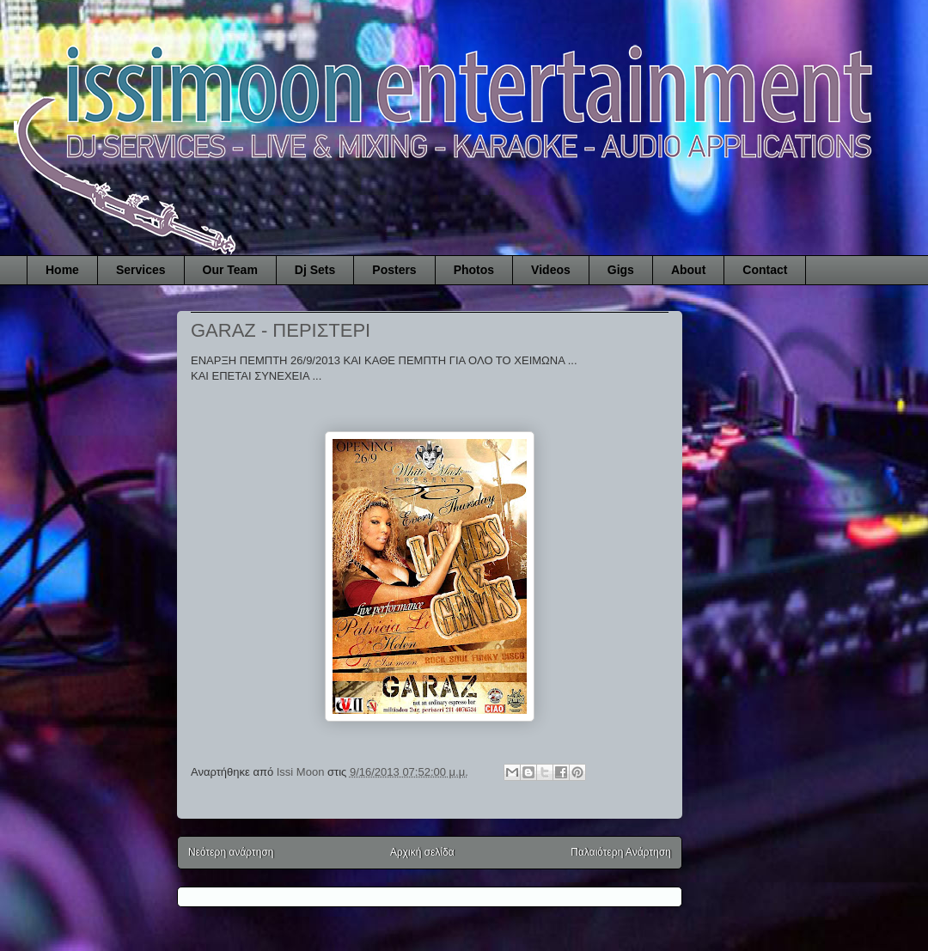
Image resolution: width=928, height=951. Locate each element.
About (688, 270)
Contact (764, 270)
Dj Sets (315, 270)
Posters (394, 270)
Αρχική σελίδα (422, 852)
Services (141, 270)
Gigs (620, 270)
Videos (551, 270)
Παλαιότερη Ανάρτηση (621, 852)
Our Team (230, 270)
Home (62, 270)
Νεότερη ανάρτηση (230, 852)
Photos (474, 270)
